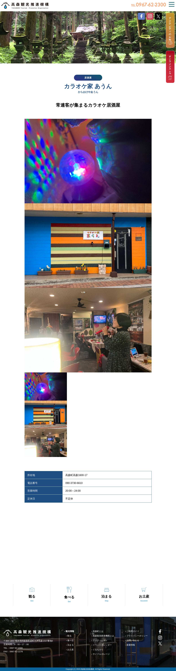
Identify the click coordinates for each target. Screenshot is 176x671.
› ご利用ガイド (132, 631)
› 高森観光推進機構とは (102, 636)
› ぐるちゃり (97, 649)
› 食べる (70, 640)
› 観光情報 (69, 631)
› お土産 (70, 649)
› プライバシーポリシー (136, 636)
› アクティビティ (99, 640)
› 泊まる (70, 645)
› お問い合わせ (132, 640)
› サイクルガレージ (100, 654)
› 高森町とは (97, 631)
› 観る (69, 636)
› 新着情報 (130, 645)
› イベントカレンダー (101, 645)
